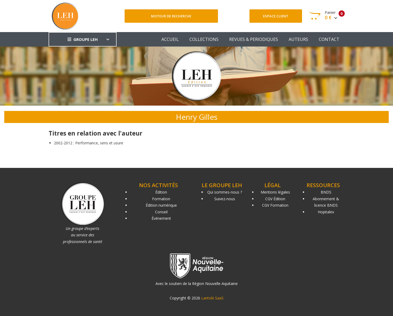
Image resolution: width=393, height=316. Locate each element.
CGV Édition (275, 198)
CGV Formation (275, 205)
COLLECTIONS (204, 39)
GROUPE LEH (83, 39)
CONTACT (329, 39)
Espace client (275, 16)
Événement (161, 218)
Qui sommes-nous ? (224, 192)
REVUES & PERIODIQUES (253, 39)
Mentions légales (275, 192)
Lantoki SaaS (212, 297)
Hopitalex (326, 211)
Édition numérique (161, 205)
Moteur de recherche (171, 16)
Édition (161, 192)
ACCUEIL (170, 39)
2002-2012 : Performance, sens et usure (88, 142)
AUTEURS (298, 39)
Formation (161, 198)
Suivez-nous (224, 198)
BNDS (326, 192)
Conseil (161, 211)
